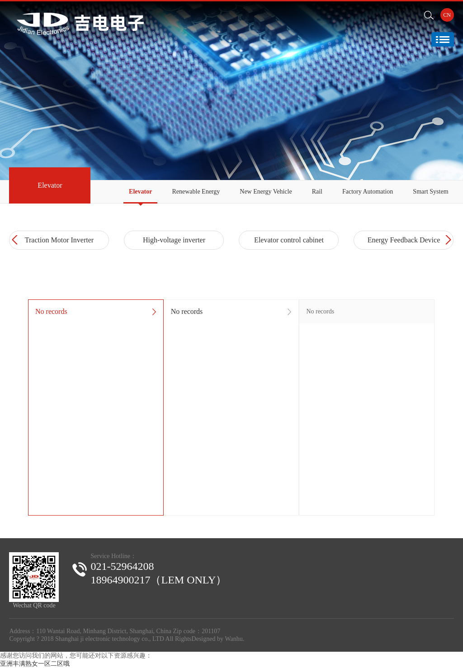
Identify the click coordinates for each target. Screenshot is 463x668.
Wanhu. (234, 638)
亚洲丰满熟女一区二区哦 (35, 663)
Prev (16, 240)
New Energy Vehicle (266, 191)
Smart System (430, 191)
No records (51, 311)
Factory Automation (367, 191)
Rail (317, 191)
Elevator (140, 191)
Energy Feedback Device (404, 240)
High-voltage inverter (174, 240)
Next (447, 240)
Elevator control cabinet (289, 240)
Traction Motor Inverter (59, 240)
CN (447, 15)
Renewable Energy (196, 191)
